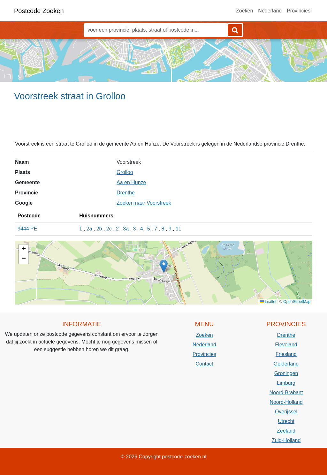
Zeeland (286, 431)
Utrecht (286, 421)
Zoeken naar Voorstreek (144, 203)
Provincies (298, 10)
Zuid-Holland (286, 440)
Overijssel (286, 411)
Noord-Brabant (286, 392)
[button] (164, 266)
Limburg (286, 383)
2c (109, 228)
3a (126, 228)
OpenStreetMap (296, 301)
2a (89, 228)
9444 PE (27, 228)
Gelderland (286, 363)
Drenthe (126, 192)
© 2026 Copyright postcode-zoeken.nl (163, 456)
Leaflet (268, 301)
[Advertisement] (163, 123)
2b (99, 228)
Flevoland (286, 344)
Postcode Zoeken (39, 10)
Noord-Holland (286, 402)
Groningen (286, 373)
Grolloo (125, 172)
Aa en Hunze (131, 182)
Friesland (286, 354)
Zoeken (244, 10)
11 (178, 228)
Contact (204, 363)
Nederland (270, 10)
